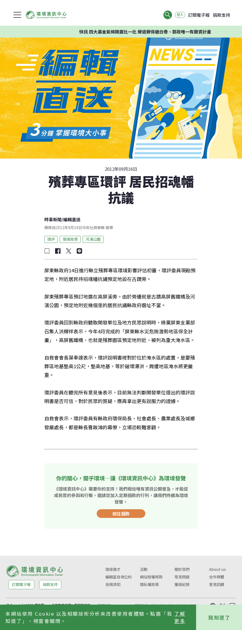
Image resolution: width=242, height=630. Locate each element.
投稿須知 (112, 584)
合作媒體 (216, 576)
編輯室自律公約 (118, 576)
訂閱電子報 (199, 15)
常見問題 (182, 576)
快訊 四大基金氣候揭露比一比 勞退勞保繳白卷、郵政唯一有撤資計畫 (153, 31)
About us (217, 569)
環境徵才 (112, 569)
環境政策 (70, 239)
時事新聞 (53, 219)
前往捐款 (121, 513)
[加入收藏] (47, 251)
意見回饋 (216, 584)
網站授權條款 (151, 576)
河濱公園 (93, 239)
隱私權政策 (149, 584)
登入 (178, 15)
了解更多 (179, 617)
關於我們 (182, 569)
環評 (51, 239)
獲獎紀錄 (182, 584)
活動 (143, 569)
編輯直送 (71, 219)
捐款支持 (221, 15)
